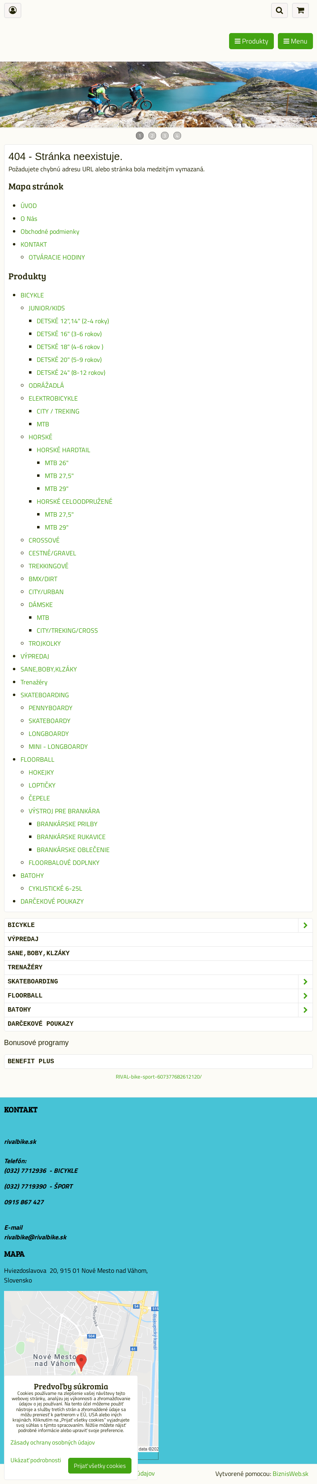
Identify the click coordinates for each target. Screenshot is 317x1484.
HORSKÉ (40, 437)
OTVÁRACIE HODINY (57, 257)
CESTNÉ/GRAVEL (52, 553)
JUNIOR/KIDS (47, 308)
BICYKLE (32, 295)
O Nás (29, 218)
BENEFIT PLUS (31, 1061)
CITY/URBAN (46, 592)
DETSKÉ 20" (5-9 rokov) (69, 359)
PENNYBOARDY (51, 708)
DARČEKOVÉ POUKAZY (52, 901)
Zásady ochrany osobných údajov (52, 1442)
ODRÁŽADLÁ (46, 385)
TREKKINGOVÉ (49, 566)
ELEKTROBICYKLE (53, 398)
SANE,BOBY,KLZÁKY (49, 669)
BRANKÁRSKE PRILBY (67, 824)
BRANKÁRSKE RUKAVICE (71, 837)
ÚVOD (29, 205)
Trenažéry (34, 682)
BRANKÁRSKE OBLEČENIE (73, 849)
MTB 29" (57, 488)
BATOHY (32, 875)
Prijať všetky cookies (100, 1465)
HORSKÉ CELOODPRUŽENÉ (75, 501)
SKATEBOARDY (50, 720)
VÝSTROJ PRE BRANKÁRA (64, 811)
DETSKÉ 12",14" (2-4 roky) (73, 321)
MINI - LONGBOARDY (58, 746)
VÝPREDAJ (35, 656)
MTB (43, 424)
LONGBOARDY (49, 733)
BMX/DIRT (43, 579)
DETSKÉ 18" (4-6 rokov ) (70, 346)
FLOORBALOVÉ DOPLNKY (64, 862)
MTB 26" (57, 463)
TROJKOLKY (45, 643)
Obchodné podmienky (50, 231)
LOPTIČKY (42, 785)
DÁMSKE (41, 604)
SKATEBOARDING (45, 695)
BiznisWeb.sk (291, 1473)
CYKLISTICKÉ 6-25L (55, 888)
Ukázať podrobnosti (35, 1460)
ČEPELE (39, 798)
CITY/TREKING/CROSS (67, 630)
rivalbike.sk (20, 1141)
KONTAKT (34, 244)
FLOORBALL (37, 759)
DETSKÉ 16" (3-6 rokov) (69, 334)
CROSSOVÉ (44, 540)
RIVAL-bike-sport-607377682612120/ (159, 1076)
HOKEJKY (41, 772)
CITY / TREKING (58, 411)
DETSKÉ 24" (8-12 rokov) (71, 372)
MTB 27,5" (59, 475)
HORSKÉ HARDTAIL (63, 450)
